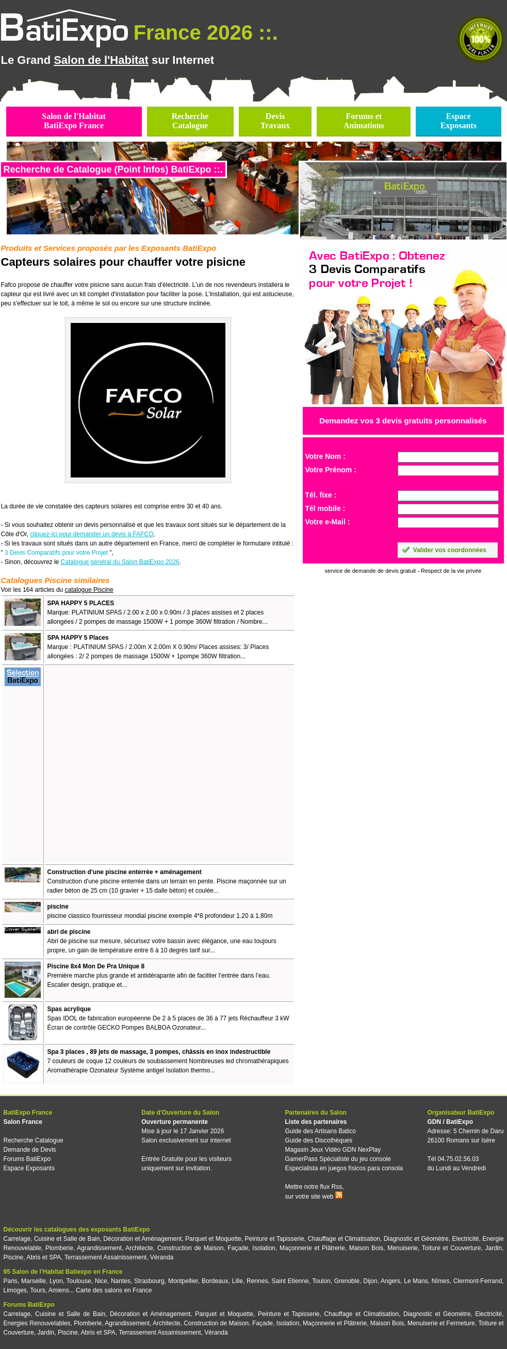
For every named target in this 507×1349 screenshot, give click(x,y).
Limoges (15, 1290)
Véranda (161, 1257)
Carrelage (17, 1238)
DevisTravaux (275, 121)
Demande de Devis (30, 1149)
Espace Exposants (29, 1168)
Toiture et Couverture (451, 1248)
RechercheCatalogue (190, 121)
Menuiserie (402, 1248)
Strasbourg (149, 1281)
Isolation (263, 1248)
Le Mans (416, 1281)
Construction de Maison (190, 1248)
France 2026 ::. (206, 32)
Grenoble (346, 1281)
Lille (237, 1281)
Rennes (257, 1281)
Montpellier (183, 1281)
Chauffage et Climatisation (343, 1238)
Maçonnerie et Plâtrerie (312, 1248)
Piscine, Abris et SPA (32, 1257)
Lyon (56, 1281)
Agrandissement (99, 1248)
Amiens (58, 1290)
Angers (390, 1281)
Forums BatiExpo (27, 1159)
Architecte (139, 1248)
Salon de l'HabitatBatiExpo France (74, 121)
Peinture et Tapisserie (274, 1238)
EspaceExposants (458, 121)
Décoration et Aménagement (142, 1238)
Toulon (321, 1281)
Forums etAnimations (364, 121)
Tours (37, 1290)
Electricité (465, 1238)
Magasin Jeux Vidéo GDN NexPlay (333, 1149)
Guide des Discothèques (318, 1140)
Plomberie (59, 1248)
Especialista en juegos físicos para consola (344, 1168)
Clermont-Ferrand (477, 1281)
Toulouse (79, 1281)
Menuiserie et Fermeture (441, 1323)
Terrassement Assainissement (105, 1257)
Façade (237, 1248)
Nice (101, 1281)
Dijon (370, 1281)
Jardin (493, 1248)
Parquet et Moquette (213, 1238)
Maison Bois (366, 1248)
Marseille (33, 1281)
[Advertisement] (96, 764)
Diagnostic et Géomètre (416, 1238)
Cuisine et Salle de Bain (67, 1238)
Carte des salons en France (114, 1290)
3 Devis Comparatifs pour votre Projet (56, 552)
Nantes (120, 1281)
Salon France (23, 1121)
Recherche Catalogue (33, 1140)
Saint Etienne (290, 1281)
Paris (11, 1281)
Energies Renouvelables (37, 1323)
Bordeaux (215, 1281)
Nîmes (441, 1281)
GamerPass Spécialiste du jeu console (337, 1159)
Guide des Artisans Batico (320, 1131)
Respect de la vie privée (451, 571)
